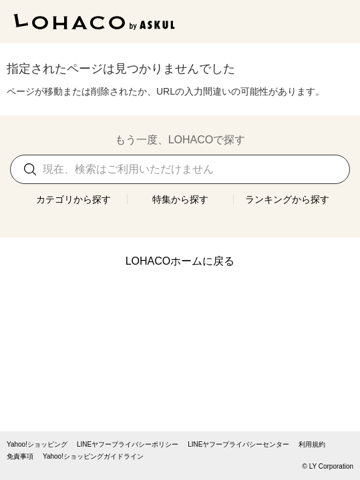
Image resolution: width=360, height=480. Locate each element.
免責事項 (20, 456)
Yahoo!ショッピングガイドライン (93, 456)
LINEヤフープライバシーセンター (238, 444)
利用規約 (312, 444)
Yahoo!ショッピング (37, 444)
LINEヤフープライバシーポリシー (127, 444)
